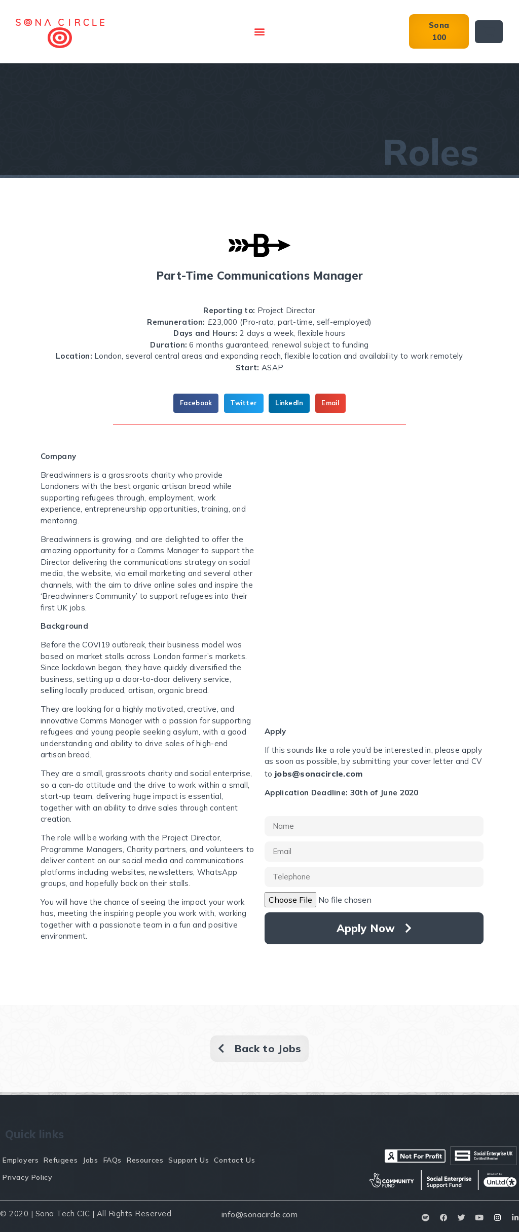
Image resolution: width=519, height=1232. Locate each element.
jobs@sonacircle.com (319, 773)
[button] (259, 31)
